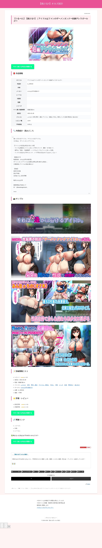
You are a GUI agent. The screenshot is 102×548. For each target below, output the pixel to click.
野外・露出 (34, 385)
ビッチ (61, 385)
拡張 (65, 385)
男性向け (70, 385)
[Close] (9, 526)
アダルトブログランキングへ (45, 507)
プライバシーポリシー (51, 517)
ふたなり (23, 385)
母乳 (56, 385)
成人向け (77, 385)
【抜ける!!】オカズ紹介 (20, 454)
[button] (71, 479)
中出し (52, 385)
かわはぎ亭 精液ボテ (27, 387)
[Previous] (2, 525)
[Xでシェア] (31, 479)
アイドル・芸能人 (44, 385)
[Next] (6, 525)
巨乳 (28, 385)
